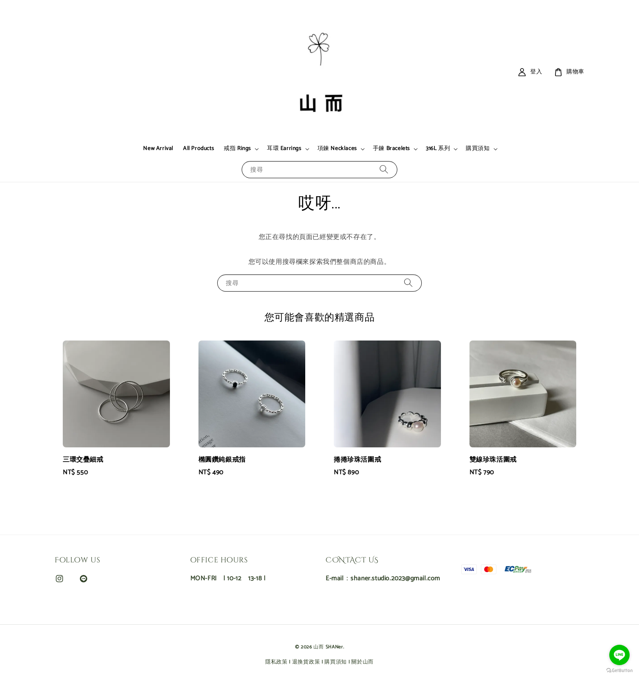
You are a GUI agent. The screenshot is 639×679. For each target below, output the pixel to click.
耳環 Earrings (284, 149)
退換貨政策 (306, 662)
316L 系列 (438, 149)
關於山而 (362, 662)
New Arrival (158, 148)
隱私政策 (276, 662)
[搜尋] (384, 169)
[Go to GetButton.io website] (619, 670)
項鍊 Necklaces (337, 149)
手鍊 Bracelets (391, 149)
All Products (198, 148)
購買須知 (477, 149)
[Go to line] (619, 655)
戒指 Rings (237, 149)
